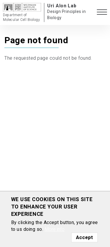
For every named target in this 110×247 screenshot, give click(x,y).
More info (55, 229)
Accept (84, 237)
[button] (102, 12)
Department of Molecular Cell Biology (21, 17)
